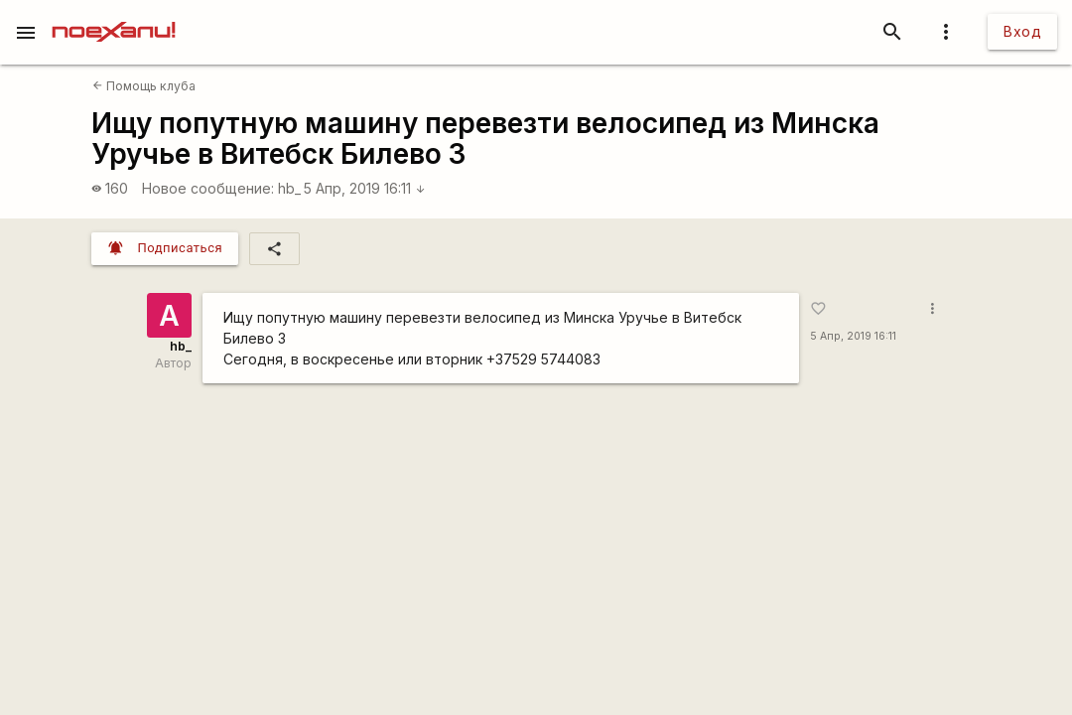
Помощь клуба (144, 85)
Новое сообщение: (208, 188)
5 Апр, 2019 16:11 (365, 188)
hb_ (289, 188)
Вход (1022, 31)
